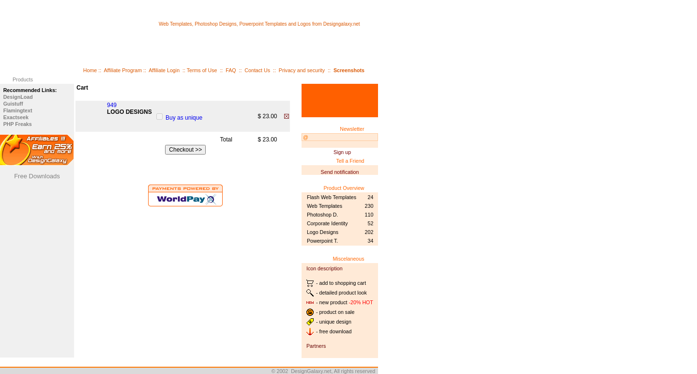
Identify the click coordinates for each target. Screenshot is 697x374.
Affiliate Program (123, 70)
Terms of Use (202, 70)
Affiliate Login (164, 70)
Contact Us (257, 70)
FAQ (231, 70)
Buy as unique (184, 117)
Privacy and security (302, 70)
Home (90, 70)
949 (112, 105)
